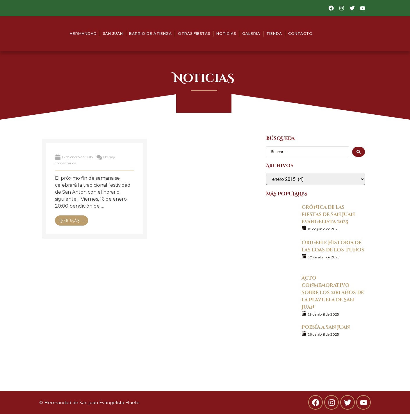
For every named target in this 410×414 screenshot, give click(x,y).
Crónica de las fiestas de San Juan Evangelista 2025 (328, 214)
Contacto (300, 33)
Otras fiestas (194, 33)
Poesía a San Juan (326, 327)
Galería (251, 33)
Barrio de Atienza (150, 33)
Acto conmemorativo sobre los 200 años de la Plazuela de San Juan (333, 292)
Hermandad (83, 33)
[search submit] (358, 152)
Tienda (274, 33)
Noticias (226, 33)
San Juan (113, 33)
